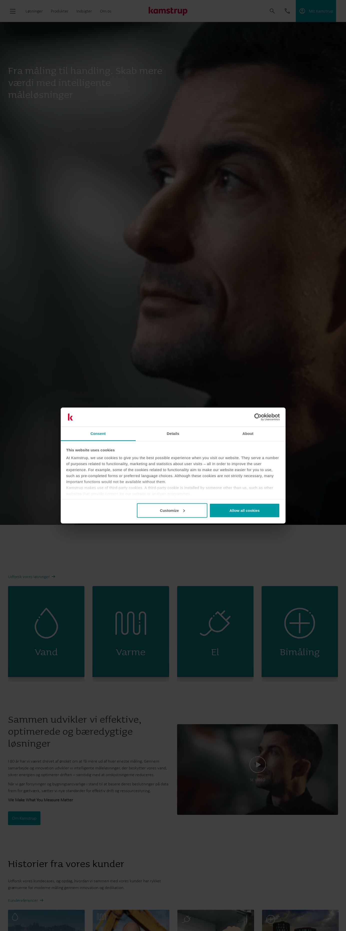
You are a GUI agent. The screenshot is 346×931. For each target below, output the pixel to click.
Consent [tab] (98, 433)
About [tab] (248, 433)
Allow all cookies (244, 510)
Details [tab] (173, 433)
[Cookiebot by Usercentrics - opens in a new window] (258, 417)
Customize (172, 510)
